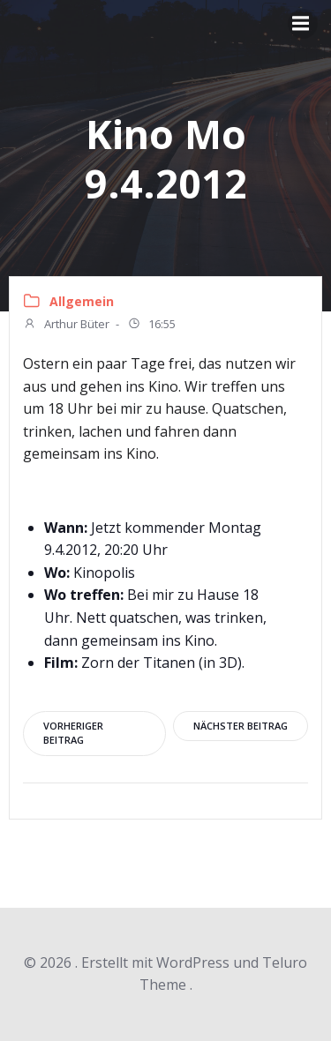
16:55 (151, 325)
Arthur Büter (66, 325)
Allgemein (81, 301)
